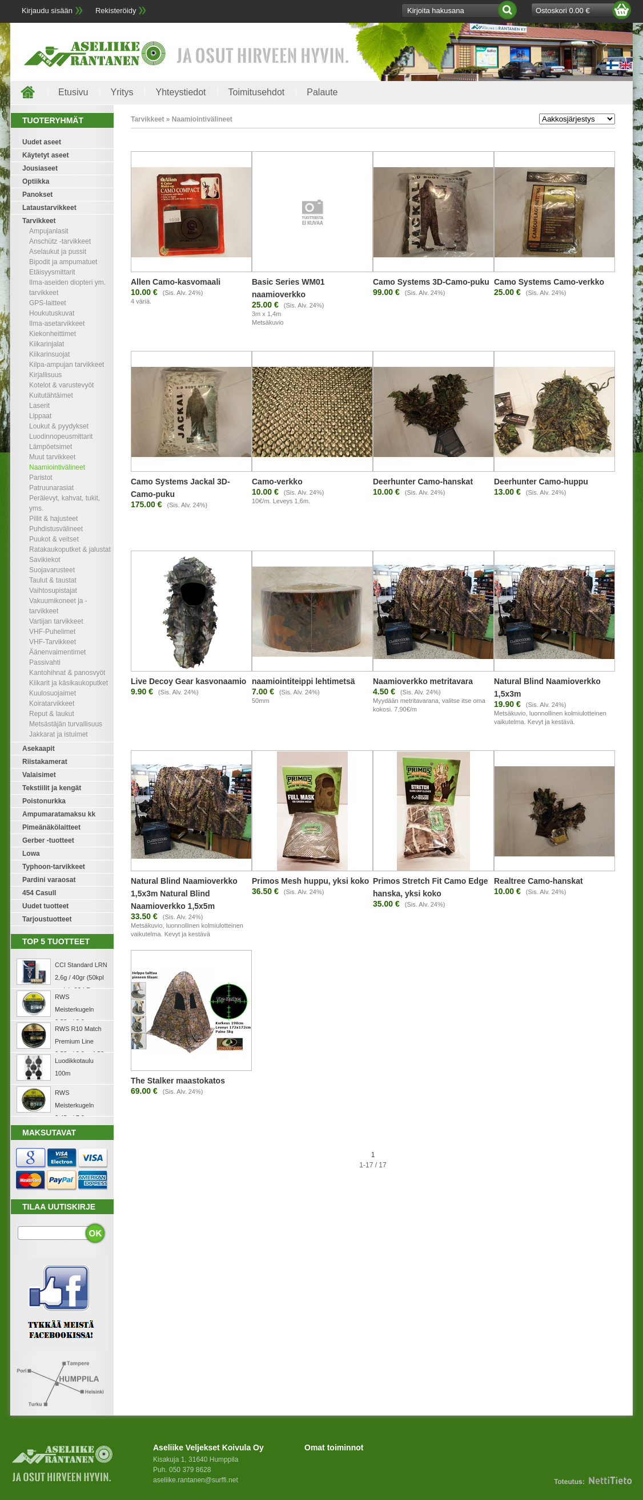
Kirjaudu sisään (47, 10)
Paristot (41, 478)
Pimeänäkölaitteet (51, 827)
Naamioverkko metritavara (423, 681)
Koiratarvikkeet (51, 703)
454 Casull (39, 893)
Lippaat (40, 416)
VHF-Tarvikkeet (52, 642)
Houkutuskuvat (51, 313)
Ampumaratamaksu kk (58, 814)
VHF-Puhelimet (52, 632)
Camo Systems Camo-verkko (549, 281)
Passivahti (45, 662)
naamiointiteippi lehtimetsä (303, 681)
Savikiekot (45, 560)
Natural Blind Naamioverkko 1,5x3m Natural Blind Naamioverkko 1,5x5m (184, 893)
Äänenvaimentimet (57, 652)
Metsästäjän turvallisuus (65, 724)
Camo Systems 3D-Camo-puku (431, 281)
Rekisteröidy (115, 10)
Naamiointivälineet (57, 467)
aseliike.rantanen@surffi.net (195, 1480)
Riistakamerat (44, 762)
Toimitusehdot (256, 92)
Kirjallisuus (45, 375)
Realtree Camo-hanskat (538, 881)
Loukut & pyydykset (59, 426)
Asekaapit (38, 749)
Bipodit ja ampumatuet (63, 262)
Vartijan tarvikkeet (56, 621)
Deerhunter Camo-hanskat (423, 481)
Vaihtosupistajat (53, 591)
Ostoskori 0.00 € (563, 10)
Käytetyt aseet (45, 155)
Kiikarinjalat (46, 344)
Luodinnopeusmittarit (61, 436)
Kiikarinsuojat (49, 354)
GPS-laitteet (47, 303)
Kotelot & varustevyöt (61, 385)
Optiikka (35, 181)
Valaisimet (39, 775)
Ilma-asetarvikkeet (57, 324)
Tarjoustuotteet (46, 919)
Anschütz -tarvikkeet (60, 241)
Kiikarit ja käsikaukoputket (68, 683)
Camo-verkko (277, 481)
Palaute (322, 92)
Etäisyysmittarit (52, 272)
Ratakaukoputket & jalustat (70, 549)
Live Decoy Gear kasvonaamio (188, 681)
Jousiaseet (40, 168)
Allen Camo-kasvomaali (175, 281)
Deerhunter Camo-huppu (541, 481)
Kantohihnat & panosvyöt (67, 673)
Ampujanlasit (49, 231)
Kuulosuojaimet (52, 693)
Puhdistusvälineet (56, 529)
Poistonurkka (44, 801)
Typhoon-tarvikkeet (53, 867)
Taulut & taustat (53, 580)
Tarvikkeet (38, 221)
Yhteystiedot (180, 92)
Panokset (37, 195)
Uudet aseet (41, 142)
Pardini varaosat (48, 880)
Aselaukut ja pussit (57, 252)
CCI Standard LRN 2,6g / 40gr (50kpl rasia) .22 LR (81, 977)
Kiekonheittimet (52, 334)
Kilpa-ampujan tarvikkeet (66, 365)
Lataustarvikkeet (49, 208)
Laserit (39, 406)
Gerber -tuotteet (48, 840)
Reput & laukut (51, 714)
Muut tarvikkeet (52, 457)
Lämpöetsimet (50, 447)
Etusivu (73, 92)
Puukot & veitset (54, 539)
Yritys (121, 92)
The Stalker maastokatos (178, 1080)
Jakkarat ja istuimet (58, 734)
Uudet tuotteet (45, 906)
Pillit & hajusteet (53, 519)
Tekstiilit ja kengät (51, 788)
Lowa (31, 854)
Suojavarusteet (52, 570)
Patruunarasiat (51, 488)
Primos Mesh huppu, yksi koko (310, 881)
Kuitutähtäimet (51, 395)
